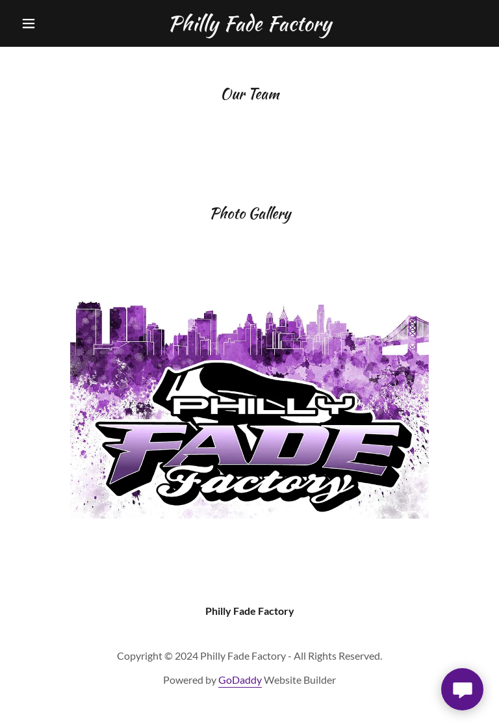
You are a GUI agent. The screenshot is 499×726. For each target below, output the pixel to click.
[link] (249, 26)
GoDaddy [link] (240, 679)
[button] (51, 23)
